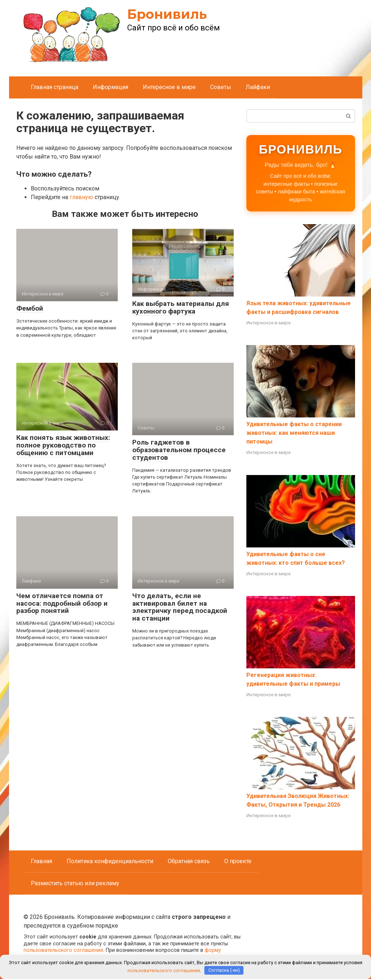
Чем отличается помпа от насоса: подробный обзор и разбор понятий (62, 603)
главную (81, 197)
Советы (220, 87)
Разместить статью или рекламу (75, 883)
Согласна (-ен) (224, 970)
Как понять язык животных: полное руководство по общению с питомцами (63, 445)
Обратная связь (189, 861)
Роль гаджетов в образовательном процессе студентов (179, 450)
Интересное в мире (169, 87)
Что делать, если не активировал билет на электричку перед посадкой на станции (179, 607)
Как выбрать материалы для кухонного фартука (180, 307)
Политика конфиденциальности (110, 861)
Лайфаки (258, 87)
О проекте (237, 861)
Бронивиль (167, 14)
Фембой (29, 308)
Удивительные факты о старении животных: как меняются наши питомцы (294, 433)
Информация (110, 87)
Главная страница (54, 87)
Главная (41, 861)
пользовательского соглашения (63, 950)
